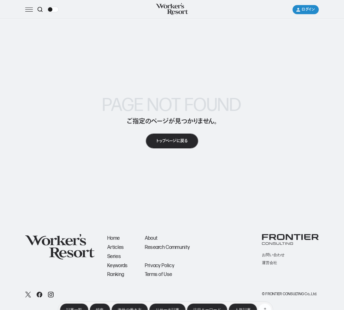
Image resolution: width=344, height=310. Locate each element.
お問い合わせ (273, 255)
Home (113, 238)
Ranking (115, 275)
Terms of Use (158, 275)
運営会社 (269, 263)
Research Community (167, 247)
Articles (115, 247)
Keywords (117, 266)
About (151, 238)
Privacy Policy (159, 266)
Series (114, 257)
